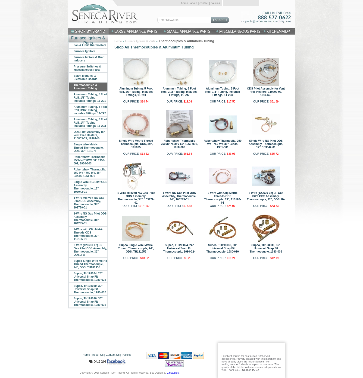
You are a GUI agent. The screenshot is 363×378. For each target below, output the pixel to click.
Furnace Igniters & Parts (140, 41)
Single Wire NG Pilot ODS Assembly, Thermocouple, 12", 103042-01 (266, 144)
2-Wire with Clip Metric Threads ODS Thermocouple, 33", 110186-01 (222, 197)
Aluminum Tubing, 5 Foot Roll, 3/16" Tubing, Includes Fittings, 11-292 (179, 92)
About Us (97, 354)
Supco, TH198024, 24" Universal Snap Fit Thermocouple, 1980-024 (179, 248)
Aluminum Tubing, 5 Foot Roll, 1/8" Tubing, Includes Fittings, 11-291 (136, 92)
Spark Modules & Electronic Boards (85, 77)
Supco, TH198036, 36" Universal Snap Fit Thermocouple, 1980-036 (266, 248)
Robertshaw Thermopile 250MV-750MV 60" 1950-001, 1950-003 (179, 144)
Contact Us (112, 354)
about (193, 3)
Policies (126, 354)
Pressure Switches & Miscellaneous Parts (87, 68)
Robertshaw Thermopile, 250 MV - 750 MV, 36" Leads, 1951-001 (222, 144)
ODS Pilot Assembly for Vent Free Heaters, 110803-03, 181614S (266, 92)
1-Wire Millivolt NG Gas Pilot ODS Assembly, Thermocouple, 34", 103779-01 (136, 197)
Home (118, 41)
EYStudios (173, 372)
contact (204, 3)
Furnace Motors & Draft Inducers (89, 59)
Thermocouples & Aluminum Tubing (85, 86)
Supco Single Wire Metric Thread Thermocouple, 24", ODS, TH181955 (136, 248)
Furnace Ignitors (84, 51)
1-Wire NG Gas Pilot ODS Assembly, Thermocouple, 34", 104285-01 (179, 196)
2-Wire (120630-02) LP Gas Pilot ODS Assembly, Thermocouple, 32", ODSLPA (266, 196)
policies (215, 3)
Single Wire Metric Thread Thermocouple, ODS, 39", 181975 (136, 144)
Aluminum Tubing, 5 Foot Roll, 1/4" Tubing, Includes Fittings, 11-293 (222, 92)
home (184, 3)
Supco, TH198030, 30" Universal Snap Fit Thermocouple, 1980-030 (222, 248)
